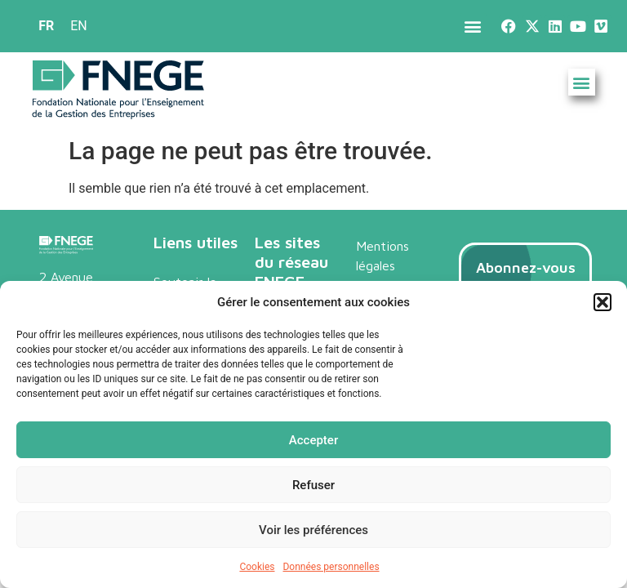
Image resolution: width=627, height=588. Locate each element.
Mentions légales (382, 255)
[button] (602, 302)
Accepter (313, 440)
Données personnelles (330, 566)
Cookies (256, 566)
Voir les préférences (313, 530)
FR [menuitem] (46, 25)
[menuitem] (46, 26)
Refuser (313, 485)
